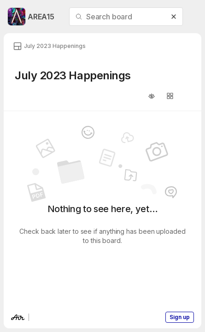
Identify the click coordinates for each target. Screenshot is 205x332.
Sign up (180, 317)
